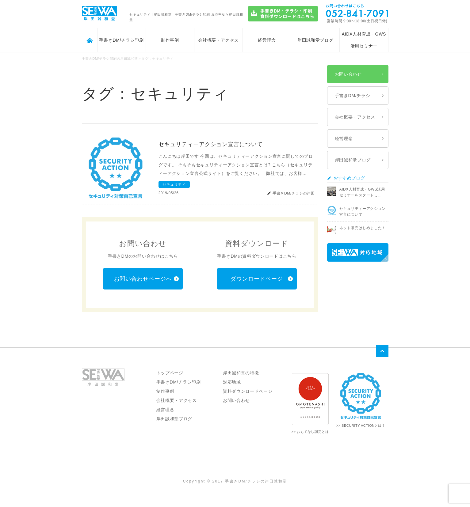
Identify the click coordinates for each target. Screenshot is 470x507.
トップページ (169, 372)
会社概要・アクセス (218, 40)
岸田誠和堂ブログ (315, 40)
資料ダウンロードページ (248, 391)
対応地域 (232, 382)
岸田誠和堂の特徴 (241, 372)
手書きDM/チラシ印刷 (121, 40)
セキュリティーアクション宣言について (211, 144)
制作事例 (170, 40)
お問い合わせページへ (143, 279)
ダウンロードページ (257, 279)
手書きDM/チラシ (352, 95)
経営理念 (267, 40)
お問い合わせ (348, 74)
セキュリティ (174, 184)
